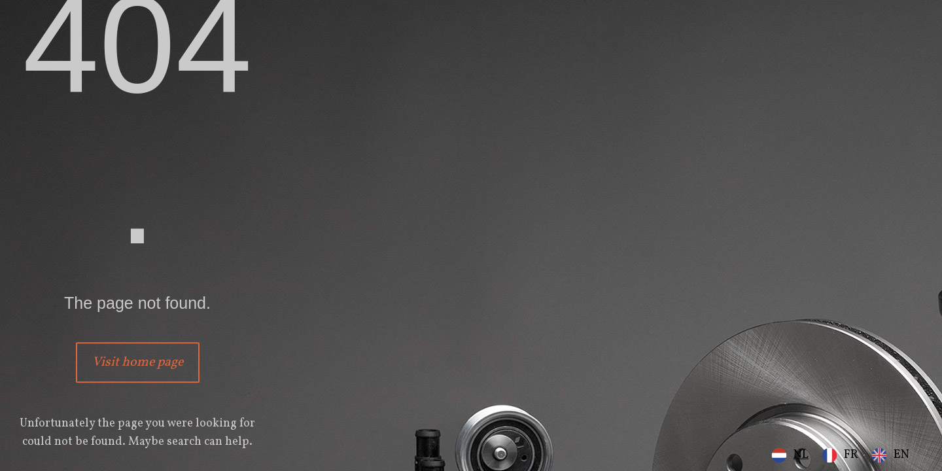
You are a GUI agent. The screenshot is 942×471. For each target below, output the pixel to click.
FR (851, 455)
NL (801, 455)
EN (901, 455)
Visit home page (137, 362)
